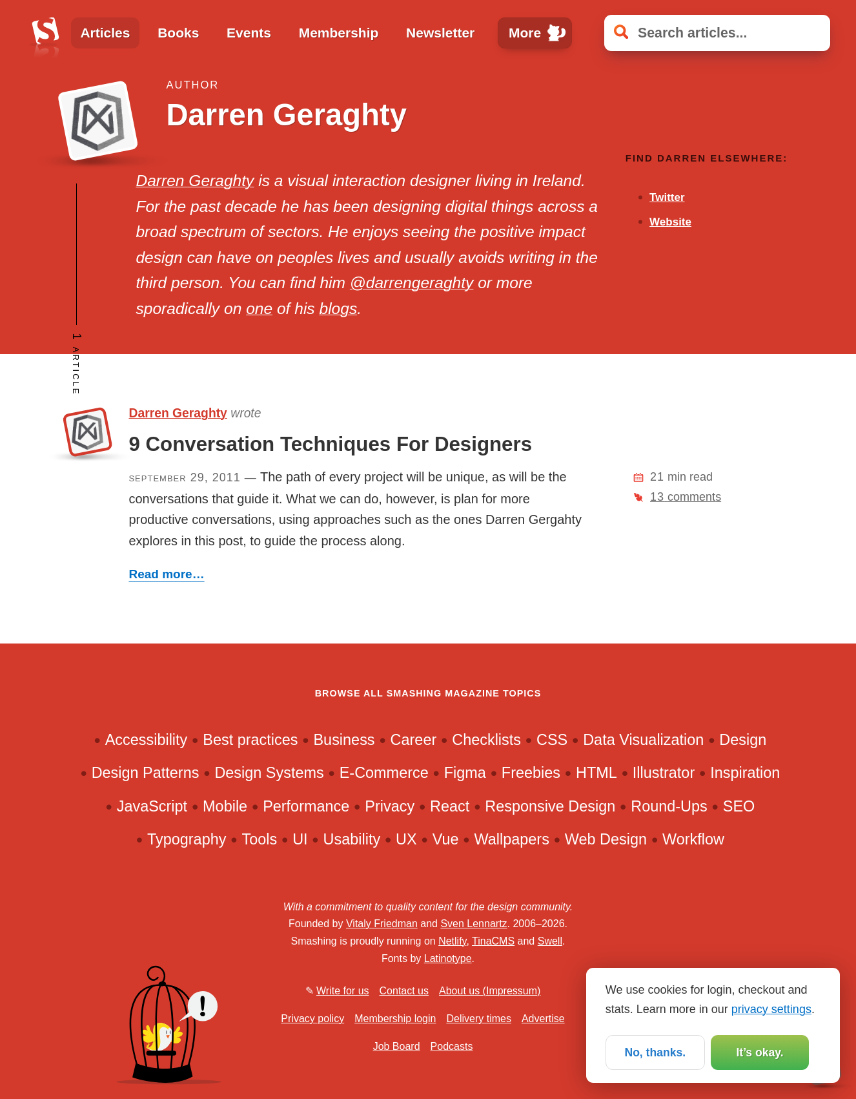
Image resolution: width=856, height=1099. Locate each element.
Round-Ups (669, 806)
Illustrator (664, 772)
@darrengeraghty (412, 282)
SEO (739, 806)
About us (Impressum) (489, 990)
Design (742, 739)
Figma (465, 772)
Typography (186, 839)
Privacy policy (312, 1018)
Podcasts (452, 1046)
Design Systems (268, 772)
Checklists (486, 739)
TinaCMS (493, 941)
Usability (352, 839)
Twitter (666, 197)
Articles (105, 32)
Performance (306, 806)
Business (343, 739)
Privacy (389, 806)
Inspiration (745, 772)
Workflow (693, 839)
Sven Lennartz (473, 923)
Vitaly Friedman (382, 923)
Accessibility (146, 739)
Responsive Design (550, 806)
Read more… (166, 574)
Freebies (531, 772)
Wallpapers (511, 839)
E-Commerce (384, 772)
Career (414, 739)
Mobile (225, 806)
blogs (338, 308)
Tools (259, 839)
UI (299, 839)
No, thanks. (655, 1051)
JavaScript (152, 806)
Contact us (404, 990)
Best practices (250, 739)
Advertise (543, 1018)
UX (406, 839)
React (449, 806)
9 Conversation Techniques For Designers (330, 444)
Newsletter (440, 32)
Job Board (396, 1046)
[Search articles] (717, 33)
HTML (596, 772)
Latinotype (448, 958)
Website (670, 222)
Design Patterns (145, 772)
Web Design (606, 839)
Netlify (452, 941)
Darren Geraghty (195, 180)
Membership (339, 32)
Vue (446, 839)
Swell (550, 941)
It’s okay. (759, 1051)
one (259, 308)
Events (249, 32)
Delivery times (478, 1018)
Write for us (342, 990)
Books (178, 32)
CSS (551, 739)
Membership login (395, 1018)
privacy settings (771, 1008)
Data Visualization (643, 739)
